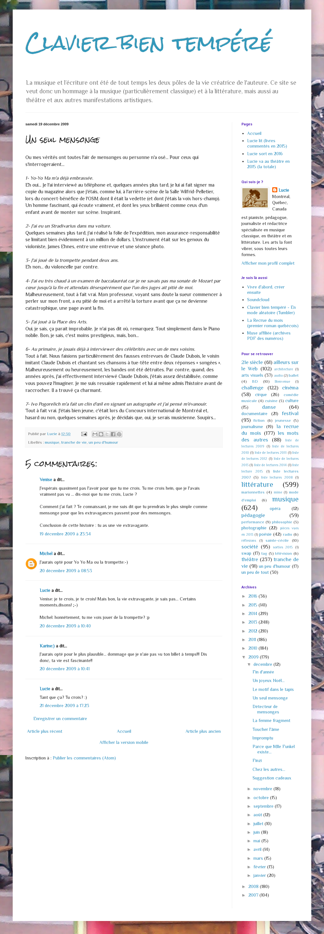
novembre (263, 788)
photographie (254, 527)
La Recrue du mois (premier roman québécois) (273, 323)
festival (290, 413)
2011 (252, 639)
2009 (254, 656)
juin (257, 832)
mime (278, 492)
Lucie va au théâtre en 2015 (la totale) (268, 164)
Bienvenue (282, 381)
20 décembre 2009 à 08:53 (66, 570)
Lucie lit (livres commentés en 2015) (267, 143)
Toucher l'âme (266, 729)
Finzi (257, 760)
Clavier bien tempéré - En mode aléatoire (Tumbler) (271, 310)
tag (264, 553)
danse (269, 407)
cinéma (290, 388)
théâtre (249, 559)
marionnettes (253, 492)
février (260, 866)
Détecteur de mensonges (266, 709)
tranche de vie (74, 442)
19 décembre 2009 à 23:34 (65, 533)
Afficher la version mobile (123, 742)
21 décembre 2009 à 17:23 (64, 705)
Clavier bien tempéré (148, 42)
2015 (253, 604)
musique (52, 442)
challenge (252, 388)
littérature (257, 484)
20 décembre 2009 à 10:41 (65, 668)
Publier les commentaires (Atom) (84, 757)
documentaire (254, 413)
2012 (253, 630)
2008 (254, 886)
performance (252, 522)
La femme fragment (271, 720)
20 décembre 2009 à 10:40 (65, 625)
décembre (263, 664)
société (249, 547)
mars (258, 858)
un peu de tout (255, 572)
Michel (46, 553)
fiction (259, 420)
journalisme (252, 426)
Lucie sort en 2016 (265, 153)
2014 (253, 613)
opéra (275, 508)
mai (257, 840)
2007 (254, 895)
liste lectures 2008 (277, 477)
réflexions (248, 540)
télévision (283, 553)
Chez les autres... (269, 769)
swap (246, 553)
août (258, 814)
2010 (253, 648)
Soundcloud (258, 299)
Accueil (124, 731)
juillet (259, 823)
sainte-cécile (277, 540)
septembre (264, 806)
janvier (260, 875)
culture (292, 400)
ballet (294, 375)
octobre (261, 797)
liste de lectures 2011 (271, 452)
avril (258, 849)
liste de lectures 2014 (270, 465)
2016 (253, 596)
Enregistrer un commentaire (60, 718)
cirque (261, 394)
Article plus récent (44, 731)
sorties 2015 (283, 547)
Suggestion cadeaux (272, 777)
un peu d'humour (103, 442)
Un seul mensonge (270, 697)
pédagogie (253, 515)
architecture (283, 369)
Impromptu (263, 737)
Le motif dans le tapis (273, 689)
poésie (265, 534)
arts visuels (252, 375)
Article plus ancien (203, 731)
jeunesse (283, 420)
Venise (46, 479)
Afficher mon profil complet (267, 263)
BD (255, 381)
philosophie (282, 522)
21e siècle (252, 362)
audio (278, 375)
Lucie (45, 590)
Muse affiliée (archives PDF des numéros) (269, 335)
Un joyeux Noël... (269, 680)
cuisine (271, 401)
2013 (253, 622)
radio (287, 534)
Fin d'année (263, 671)
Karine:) (47, 645)
